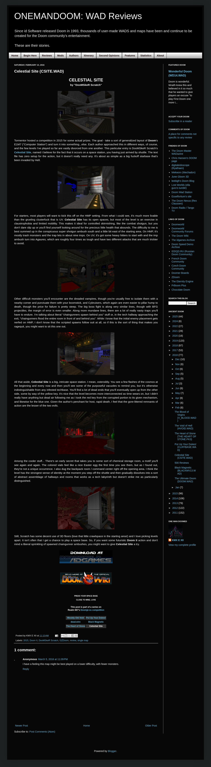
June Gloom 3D (180, 176)
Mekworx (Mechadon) (184, 172)
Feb (177, 407)
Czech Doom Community (179, 267)
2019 (175, 340)
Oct (177, 369)
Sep (177, 373)
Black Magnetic (96, 622)
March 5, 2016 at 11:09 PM (53, 659)
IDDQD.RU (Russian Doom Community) (183, 253)
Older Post (151, 725)
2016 (175, 355)
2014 (175, 498)
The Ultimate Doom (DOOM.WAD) (185, 480)
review (73, 640)
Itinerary (89, 55)
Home (14, 55)
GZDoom (64, 640)
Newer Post (21, 725)
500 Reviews (182, 462)
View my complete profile (182, 544)
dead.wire (75, 622)
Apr (177, 398)
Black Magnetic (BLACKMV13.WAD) (185, 470)
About (160, 55)
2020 (175, 335)
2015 (25, 640)
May (178, 393)
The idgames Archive (183, 240)
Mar (177, 402)
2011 (175, 512)
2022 (175, 326)
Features (130, 55)
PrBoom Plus (179, 285)
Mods (60, 55)
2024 (175, 321)
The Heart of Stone (75, 626)
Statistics (145, 55)
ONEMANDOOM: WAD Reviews (78, 16)
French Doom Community (179, 260)
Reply (26, 669)
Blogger (112, 751)
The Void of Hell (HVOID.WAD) (184, 427)
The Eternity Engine (182, 281)
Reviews (47, 55)
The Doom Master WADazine (181, 152)
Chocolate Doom (181, 289)
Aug (177, 378)
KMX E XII (178, 540)
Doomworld (178, 224)
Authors (74, 55)
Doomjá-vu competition (92, 610)
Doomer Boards (180, 272)
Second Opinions (109, 55)
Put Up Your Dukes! (96, 618)
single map (82, 640)
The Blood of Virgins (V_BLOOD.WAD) (185, 416)
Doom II (33, 640)
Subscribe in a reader (180, 121)
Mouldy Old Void (75, 618)
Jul (177, 383)
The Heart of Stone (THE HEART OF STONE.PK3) (185, 436)
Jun (177, 388)
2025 (175, 316)
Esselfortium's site (181, 196)
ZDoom (176, 277)
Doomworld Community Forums (182, 230)
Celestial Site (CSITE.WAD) (184, 456)
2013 (175, 503)
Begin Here (30, 55)
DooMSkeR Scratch (48, 640)
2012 (175, 507)
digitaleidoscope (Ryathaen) (180, 167)
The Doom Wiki (180, 235)
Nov (177, 364)
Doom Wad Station (182, 192)
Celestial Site (22, 152)
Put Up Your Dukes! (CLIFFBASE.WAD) (185, 447)
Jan (177, 487)
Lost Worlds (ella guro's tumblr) (181, 186)
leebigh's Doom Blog (183, 180)
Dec (177, 359)
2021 (175, 331)
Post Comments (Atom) (42, 731)
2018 (175, 345)
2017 (175, 350)
